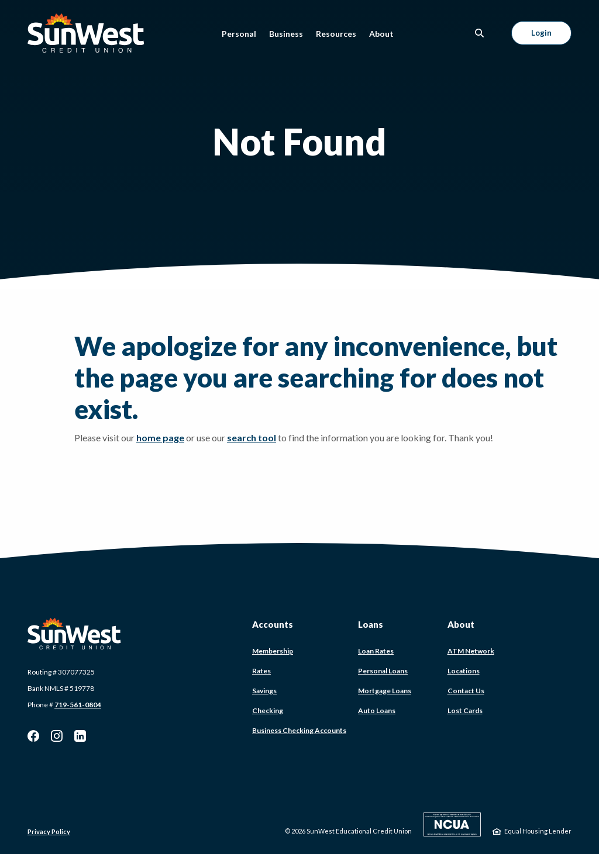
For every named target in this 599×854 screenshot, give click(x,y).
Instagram (57, 736)
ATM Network (470, 650)
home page (160, 437)
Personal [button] (239, 34)
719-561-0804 (77, 704)
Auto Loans (376, 710)
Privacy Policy (48, 831)
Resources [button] (336, 34)
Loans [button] (370, 624)
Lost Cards (465, 710)
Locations (463, 670)
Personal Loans (383, 670)
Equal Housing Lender (538, 831)
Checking (267, 710)
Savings (264, 690)
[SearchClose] (479, 33)
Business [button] (286, 34)
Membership (272, 650)
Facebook (33, 736)
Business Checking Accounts (299, 730)
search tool (251, 437)
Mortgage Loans (384, 690)
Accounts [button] (272, 624)
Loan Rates (376, 650)
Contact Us (465, 690)
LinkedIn (80, 736)
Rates (261, 670)
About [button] (381, 34)
